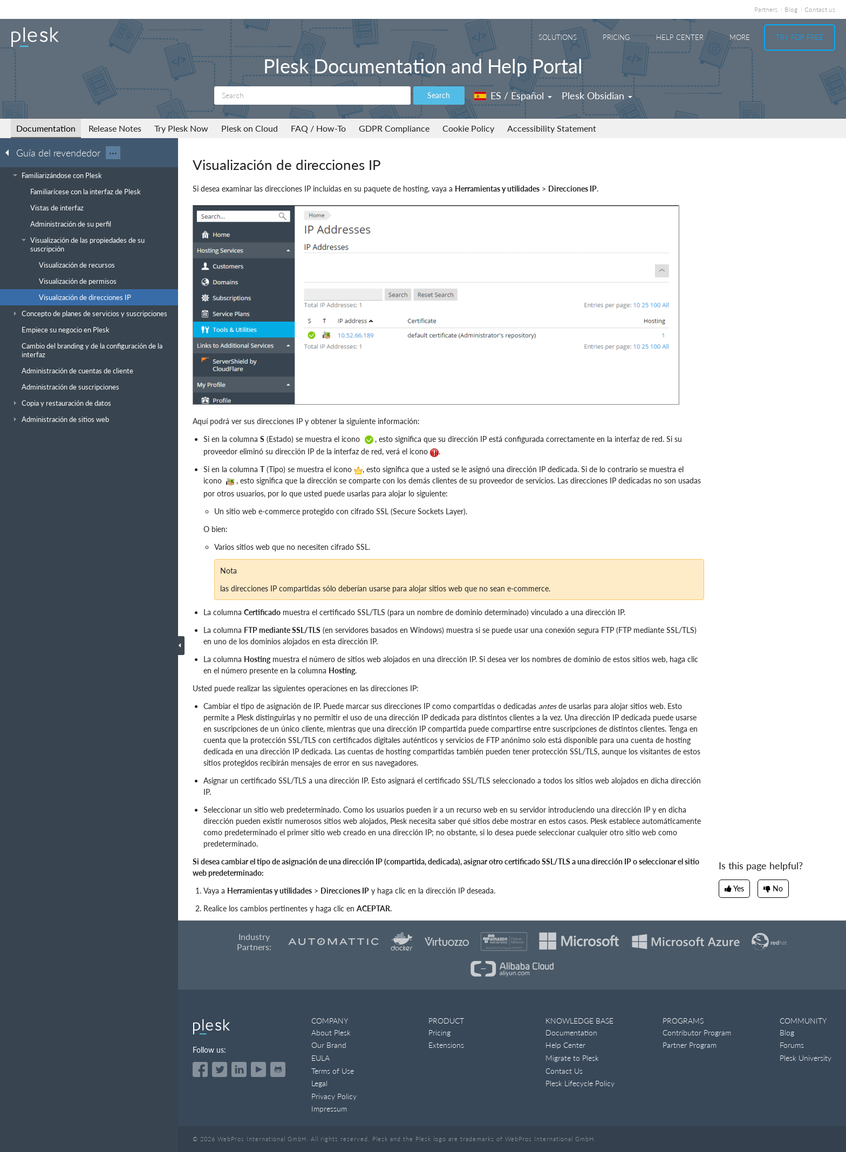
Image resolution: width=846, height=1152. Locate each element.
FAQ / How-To (318, 128)
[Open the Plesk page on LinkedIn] (239, 1069)
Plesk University (805, 1057)
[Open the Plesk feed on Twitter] (219, 1069)
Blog (790, 9)
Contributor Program (697, 1032)
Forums (792, 1044)
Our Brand (328, 1044)
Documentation (46, 128)
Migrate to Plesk (572, 1057)
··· (113, 153)
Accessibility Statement (551, 128)
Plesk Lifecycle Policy (580, 1083)
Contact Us (564, 1070)
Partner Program (690, 1044)
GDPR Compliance (394, 128)
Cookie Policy (468, 128)
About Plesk (331, 1032)
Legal (319, 1083)
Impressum (329, 1108)
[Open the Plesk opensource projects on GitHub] (277, 1069)
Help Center (680, 37)
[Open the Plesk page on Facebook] (200, 1069)
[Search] (312, 95)
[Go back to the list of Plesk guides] (10, 152)
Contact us (819, 9)
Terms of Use (332, 1070)
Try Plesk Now (181, 128)
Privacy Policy (334, 1096)
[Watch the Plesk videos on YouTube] (258, 1069)
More (739, 37)
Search (438, 95)
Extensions (446, 1044)
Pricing (616, 37)
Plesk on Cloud (249, 128)
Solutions (557, 37)
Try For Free (799, 37)
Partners (765, 9)
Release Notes (114, 128)
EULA (320, 1057)
